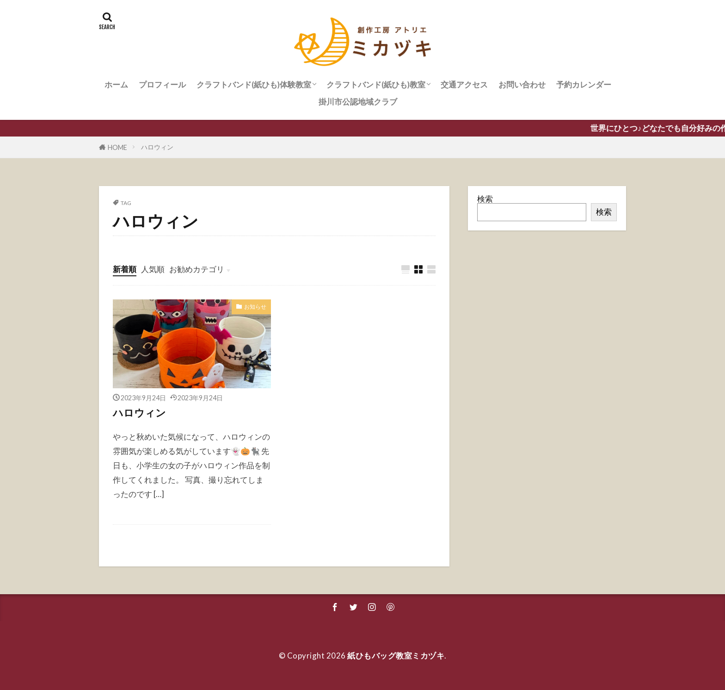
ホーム (116, 84)
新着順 (124, 269)
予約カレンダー (583, 84)
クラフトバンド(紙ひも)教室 (375, 84)
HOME (117, 147)
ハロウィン (157, 147)
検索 (485, 199)
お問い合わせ (522, 84)
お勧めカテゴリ (196, 269)
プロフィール (162, 84)
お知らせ (255, 306)
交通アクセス (464, 84)
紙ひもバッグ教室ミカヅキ (395, 655)
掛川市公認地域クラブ (358, 101)
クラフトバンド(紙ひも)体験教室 (254, 84)
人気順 (153, 269)
